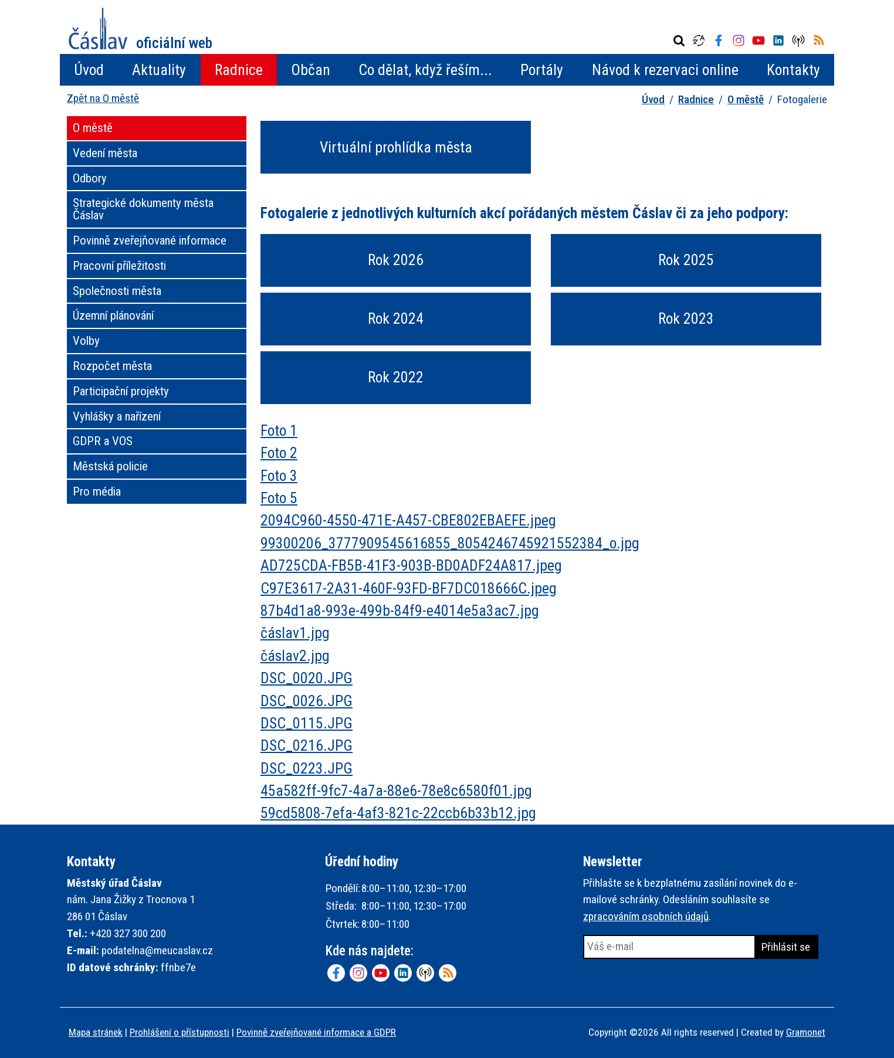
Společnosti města (117, 291)
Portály (541, 70)
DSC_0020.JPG (306, 678)
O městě (745, 99)
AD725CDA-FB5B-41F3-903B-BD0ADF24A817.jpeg (411, 565)
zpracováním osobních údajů (646, 916)
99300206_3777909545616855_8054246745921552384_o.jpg (449, 543)
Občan (310, 70)
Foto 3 (278, 475)
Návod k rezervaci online (665, 70)
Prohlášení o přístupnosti (179, 1032)
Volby (86, 341)
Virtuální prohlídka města (396, 147)
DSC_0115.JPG (306, 723)
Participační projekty (121, 391)
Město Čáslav (140, 28)
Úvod (89, 70)
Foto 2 (278, 453)
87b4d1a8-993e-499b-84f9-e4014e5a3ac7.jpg (399, 610)
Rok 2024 (396, 318)
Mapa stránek (96, 1032)
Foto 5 (278, 498)
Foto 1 (278, 430)
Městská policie (110, 466)
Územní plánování (113, 315)
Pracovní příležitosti (119, 266)
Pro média (97, 491)
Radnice (239, 70)
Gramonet (805, 1032)
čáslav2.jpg (295, 655)
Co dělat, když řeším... (425, 70)
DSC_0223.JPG (306, 768)
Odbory (90, 178)
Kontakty (793, 70)
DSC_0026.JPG (306, 701)
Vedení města (105, 153)
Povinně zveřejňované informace (149, 240)
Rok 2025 (686, 260)
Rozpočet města (112, 366)
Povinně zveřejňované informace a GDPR (316, 1032)
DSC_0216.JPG (306, 745)
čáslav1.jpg (295, 633)
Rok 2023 (686, 318)
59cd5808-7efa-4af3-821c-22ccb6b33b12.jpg (398, 813)
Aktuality (159, 70)
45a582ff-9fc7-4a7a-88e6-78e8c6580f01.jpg (396, 790)
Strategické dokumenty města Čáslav (143, 209)
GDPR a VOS (103, 441)
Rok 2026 (396, 260)
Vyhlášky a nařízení (117, 416)
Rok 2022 (396, 377)
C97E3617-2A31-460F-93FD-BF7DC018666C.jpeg (408, 588)
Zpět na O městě (103, 98)
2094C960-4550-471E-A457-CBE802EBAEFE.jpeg (408, 520)
